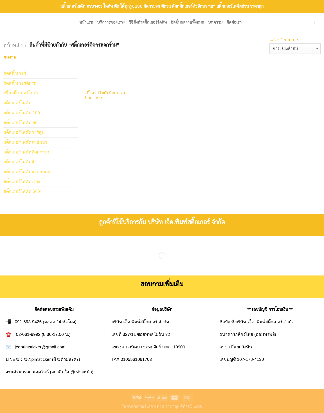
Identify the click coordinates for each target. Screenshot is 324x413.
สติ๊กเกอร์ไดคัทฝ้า (19, 161)
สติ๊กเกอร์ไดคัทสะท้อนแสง (27, 171)
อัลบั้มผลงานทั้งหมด (187, 22)
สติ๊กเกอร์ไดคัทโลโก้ (22, 191)
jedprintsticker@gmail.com (40, 347)
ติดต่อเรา (234, 22)
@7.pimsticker (37, 359)
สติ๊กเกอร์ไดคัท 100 (21, 112)
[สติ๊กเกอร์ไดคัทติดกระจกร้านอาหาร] (106, 70)
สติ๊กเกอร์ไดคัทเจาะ (21, 181)
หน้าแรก (86, 22)
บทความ (215, 22)
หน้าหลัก (12, 45)
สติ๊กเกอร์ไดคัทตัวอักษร (25, 142)
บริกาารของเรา (111, 22)
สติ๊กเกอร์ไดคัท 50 (20, 122)
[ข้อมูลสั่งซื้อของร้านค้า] (295, 48)
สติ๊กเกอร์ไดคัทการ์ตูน (24, 132)
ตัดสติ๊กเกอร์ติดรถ (19, 83)
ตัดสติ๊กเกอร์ (14, 73)
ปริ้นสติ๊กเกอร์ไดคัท (21, 92)
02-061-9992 (28, 334)
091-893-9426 (28, 321)
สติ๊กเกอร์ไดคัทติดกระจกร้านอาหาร (104, 95)
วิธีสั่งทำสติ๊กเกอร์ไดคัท (148, 22)
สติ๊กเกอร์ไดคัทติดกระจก (26, 152)
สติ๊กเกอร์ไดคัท (17, 102)
